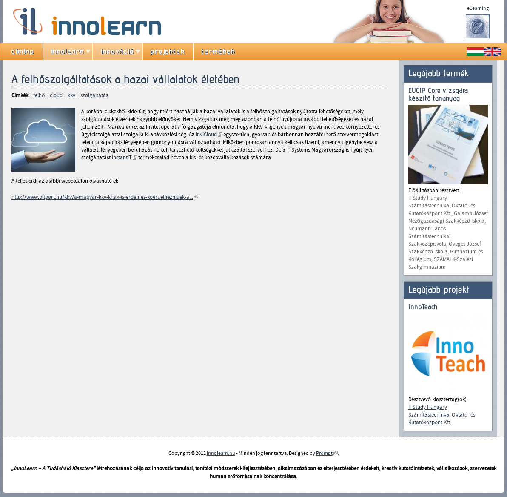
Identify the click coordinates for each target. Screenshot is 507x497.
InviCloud (209, 134)
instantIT (124, 157)
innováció (117, 51)
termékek (219, 51)
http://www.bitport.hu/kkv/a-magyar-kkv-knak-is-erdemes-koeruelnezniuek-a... (104, 197)
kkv (71, 95)
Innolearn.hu (221, 453)
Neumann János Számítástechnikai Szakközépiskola (429, 236)
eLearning (478, 8)
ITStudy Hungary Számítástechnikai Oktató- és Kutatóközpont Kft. (441, 206)
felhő (39, 95)
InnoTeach (423, 307)
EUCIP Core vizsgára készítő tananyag (438, 94)
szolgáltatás (94, 95)
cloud (56, 95)
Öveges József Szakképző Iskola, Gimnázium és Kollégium (445, 252)
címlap (22, 51)
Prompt (327, 453)
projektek (168, 51)
